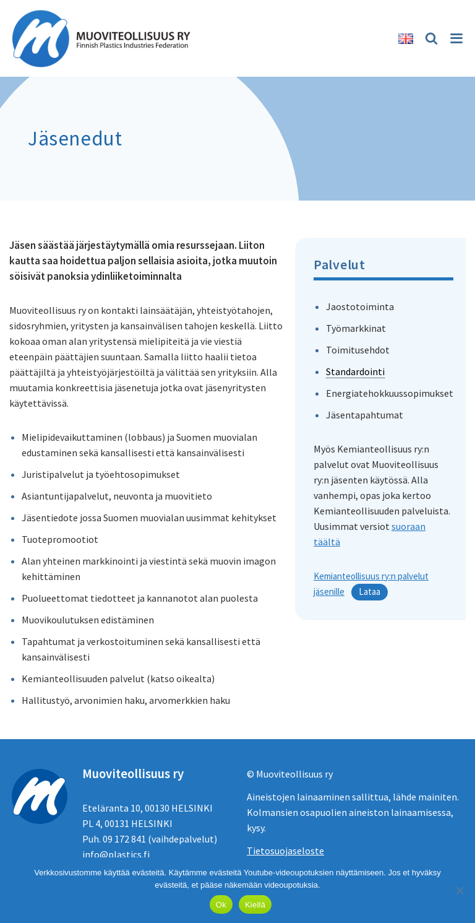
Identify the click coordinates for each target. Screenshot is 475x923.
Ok (221, 904)
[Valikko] (455, 38)
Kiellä (255, 904)
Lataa (369, 591)
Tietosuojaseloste (285, 850)
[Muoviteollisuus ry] (105, 38)
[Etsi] (429, 38)
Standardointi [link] (355, 371)
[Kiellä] (459, 890)
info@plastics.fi (116, 854)
